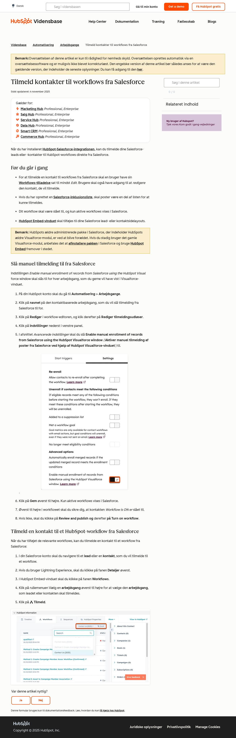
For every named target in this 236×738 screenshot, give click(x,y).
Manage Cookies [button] (207, 727)
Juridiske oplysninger (146, 727)
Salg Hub (27, 114)
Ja (20, 700)
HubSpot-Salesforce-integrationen (69, 149)
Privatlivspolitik (179, 727)
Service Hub (30, 120)
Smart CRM (29, 131)
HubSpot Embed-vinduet (37, 221)
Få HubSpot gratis (208, 6)
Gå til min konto (147, 7)
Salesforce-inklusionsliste (72, 197)
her (139, 69)
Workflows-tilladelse (34, 183)
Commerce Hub (32, 137)
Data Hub (28, 125)
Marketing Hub (32, 109)
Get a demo (176, 6)
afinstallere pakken (83, 243)
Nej (41, 700)
